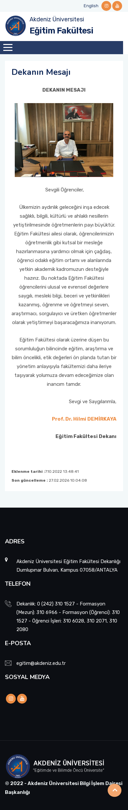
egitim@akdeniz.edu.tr (41, 663)
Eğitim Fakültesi (61, 31)
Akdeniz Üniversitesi (57, 19)
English (91, 5)
